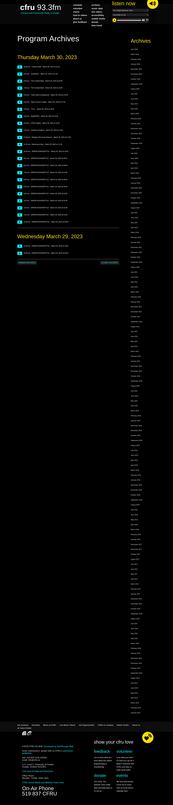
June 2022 (134, 278)
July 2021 (134, 333)
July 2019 (134, 452)
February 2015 (136, 709)
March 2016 (135, 645)
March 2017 (135, 585)
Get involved (22, 726)
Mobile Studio (123, 726)
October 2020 (135, 377)
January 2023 (135, 244)
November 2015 (136, 665)
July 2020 (134, 392)
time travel (97, 25)
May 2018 (134, 521)
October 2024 (135, 140)
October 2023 (135, 199)
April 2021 (134, 348)
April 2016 (134, 640)
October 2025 (135, 80)
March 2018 (135, 531)
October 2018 (135, 496)
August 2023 (135, 209)
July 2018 (134, 511)
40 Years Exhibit (24, 729)
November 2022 (136, 254)
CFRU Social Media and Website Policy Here (43, 784)
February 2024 (136, 179)
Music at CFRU (49, 726)
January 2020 (135, 422)
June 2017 (134, 570)
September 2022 (136, 263)
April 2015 (134, 699)
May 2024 (134, 164)
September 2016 (136, 615)
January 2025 (135, 125)
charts (76, 12)
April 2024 (134, 169)
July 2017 (134, 565)
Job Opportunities (87, 726)
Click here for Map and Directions (37, 772)
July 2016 (134, 625)
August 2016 (135, 620)
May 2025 (134, 105)
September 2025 (136, 85)
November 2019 (136, 432)
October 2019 (135, 437)
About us (136, 726)
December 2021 (136, 308)
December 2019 (136, 427)
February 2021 (136, 357)
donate (95, 22)
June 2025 (134, 100)
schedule (77, 5)
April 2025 (134, 110)
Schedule (36, 726)
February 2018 (136, 536)
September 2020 (136, 382)
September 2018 (136, 501)
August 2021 (135, 328)
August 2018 (135, 506)
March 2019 (135, 471)
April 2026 (134, 51)
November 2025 (136, 75)
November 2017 (136, 551)
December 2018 (136, 486)
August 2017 (135, 561)
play (19, 68)
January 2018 (135, 541)
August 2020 (135, 387)
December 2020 (136, 367)
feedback (102, 753)
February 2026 (136, 61)
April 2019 (134, 466)
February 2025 (136, 120)
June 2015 (134, 689)
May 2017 (134, 575)
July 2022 (134, 273)
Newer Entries (27, 264)
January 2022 (135, 303)
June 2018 (134, 516)
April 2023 (134, 229)
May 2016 (134, 635)
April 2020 (134, 407)
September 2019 (136, 442)
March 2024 (135, 174)
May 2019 (134, 461)
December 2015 (136, 660)
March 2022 (135, 293)
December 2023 (136, 189)
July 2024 (134, 155)
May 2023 (134, 224)
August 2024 (135, 150)
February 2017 (136, 590)
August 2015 (135, 679)
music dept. (97, 8)
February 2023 (136, 239)
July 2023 (134, 214)
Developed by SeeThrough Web (58, 748)
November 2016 (136, 605)
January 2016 (135, 655)
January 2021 (135, 362)
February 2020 (136, 417)
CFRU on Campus (106, 726)
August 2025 (135, 90)
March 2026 (135, 56)
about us (77, 19)
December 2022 (136, 249)
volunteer (78, 8)
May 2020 (134, 402)
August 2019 (135, 447)
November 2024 (136, 135)
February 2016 (136, 650)
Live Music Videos (67, 726)
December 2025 (136, 70)
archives (96, 5)
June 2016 (134, 630)
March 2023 (135, 234)
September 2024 (136, 145)
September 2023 (136, 204)
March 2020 (135, 412)
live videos (97, 12)
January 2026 (135, 65)
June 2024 (134, 160)
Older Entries (109, 264)
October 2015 (135, 669)
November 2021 (136, 313)
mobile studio (98, 19)
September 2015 (136, 674)
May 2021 (134, 343)
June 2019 (134, 457)
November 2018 (136, 491)
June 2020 (134, 397)
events (122, 777)
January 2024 (135, 184)
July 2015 (134, 684)
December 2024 (136, 130)
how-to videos (80, 15)
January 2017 (135, 595)
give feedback (80, 22)
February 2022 (136, 298)
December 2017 (136, 546)
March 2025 (135, 115)
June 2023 (134, 219)
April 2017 (134, 580)
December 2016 (136, 600)
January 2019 (135, 481)
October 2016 (135, 610)
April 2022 (134, 288)
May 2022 (134, 283)
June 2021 (134, 338)
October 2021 (135, 318)
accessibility (98, 15)
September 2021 (136, 323)
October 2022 (135, 258)
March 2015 (135, 704)
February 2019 (136, 476)
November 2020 (136, 372)
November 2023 (136, 194)
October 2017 (135, 556)
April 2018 (134, 526)
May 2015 (134, 694)
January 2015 (135, 714)
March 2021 (135, 353)
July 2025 (134, 95)
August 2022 (135, 268)
